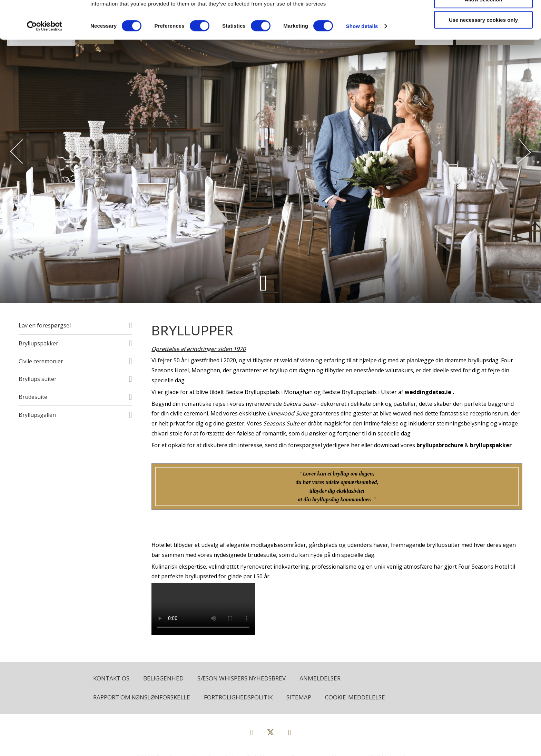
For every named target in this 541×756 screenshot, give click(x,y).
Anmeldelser (320, 678)
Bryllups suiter (38, 379)
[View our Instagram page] (289, 732)
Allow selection (483, 37)
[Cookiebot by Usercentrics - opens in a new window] (44, 64)
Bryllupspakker (38, 343)
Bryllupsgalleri (37, 415)
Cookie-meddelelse (355, 697)
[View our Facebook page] (251, 732)
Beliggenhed (163, 678)
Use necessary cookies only (483, 58)
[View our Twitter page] (270, 735)
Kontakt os (111, 678)
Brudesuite (33, 397)
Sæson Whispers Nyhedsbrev (241, 678)
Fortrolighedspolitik (238, 697)
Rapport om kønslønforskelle (141, 697)
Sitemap (298, 697)
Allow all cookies (483, 17)
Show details (362, 64)
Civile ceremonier (41, 361)
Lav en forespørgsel (45, 325)
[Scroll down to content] (263, 282)
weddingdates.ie (428, 392)
